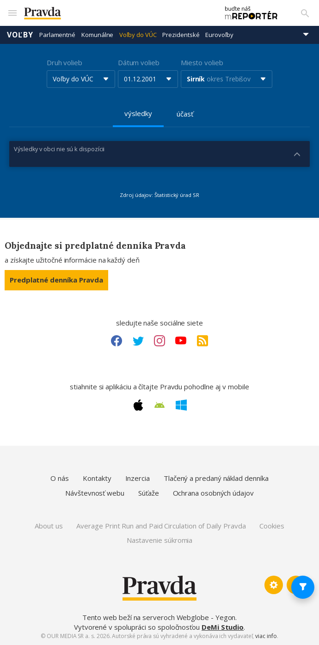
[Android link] (159, 405)
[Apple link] (138, 405)
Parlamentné (57, 35)
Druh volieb (64, 62)
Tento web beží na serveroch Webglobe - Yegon (159, 617)
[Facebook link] (116, 341)
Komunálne (97, 35)
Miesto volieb (202, 62)
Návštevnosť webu (94, 493)
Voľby (20, 35)
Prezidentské (180, 35)
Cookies (271, 525)
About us (48, 525)
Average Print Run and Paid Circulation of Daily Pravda (160, 525)
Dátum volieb (139, 62)
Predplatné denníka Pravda (56, 279)
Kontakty (97, 478)
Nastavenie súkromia (160, 540)
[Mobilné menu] (12, 13)
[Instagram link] (159, 341)
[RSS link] (202, 341)
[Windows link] (181, 405)
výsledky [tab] (138, 113)
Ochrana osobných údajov (213, 493)
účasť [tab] (185, 113)
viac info (265, 636)
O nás (59, 478)
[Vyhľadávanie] (305, 13)
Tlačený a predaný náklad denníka (216, 478)
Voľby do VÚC (137, 35)
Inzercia (137, 478)
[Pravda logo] (116, 13)
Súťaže (148, 493)
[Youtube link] (180, 341)
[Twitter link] (138, 341)
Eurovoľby (219, 35)
